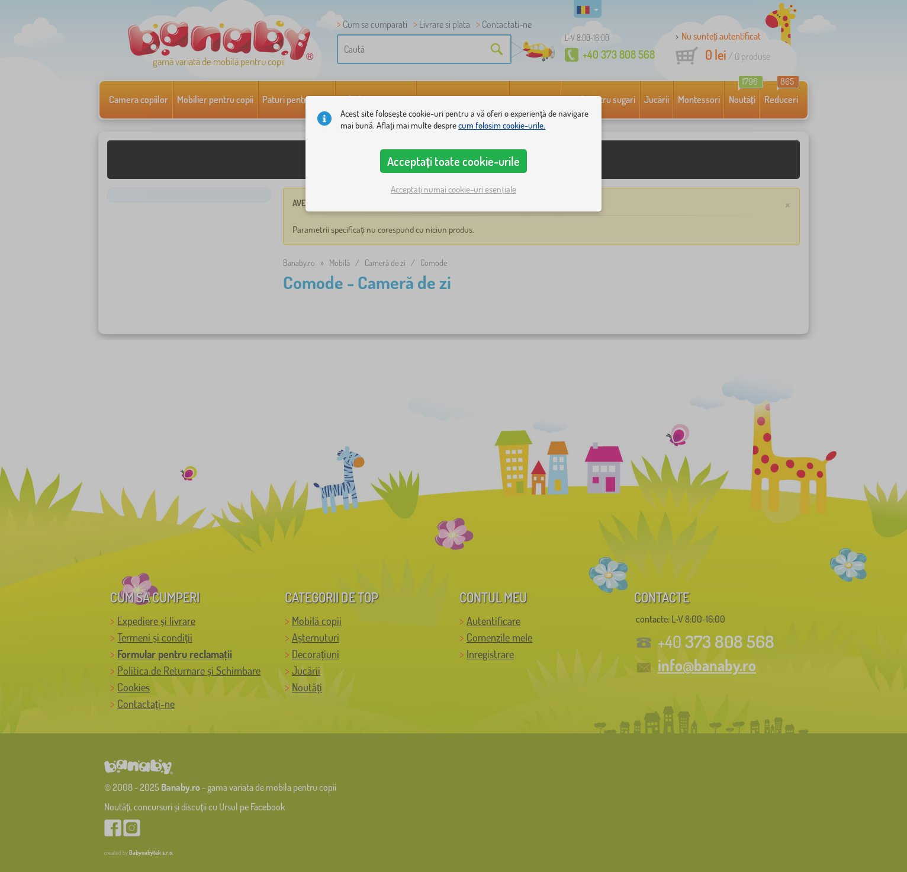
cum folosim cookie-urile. (501, 125)
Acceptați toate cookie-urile (453, 161)
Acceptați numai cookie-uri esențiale (453, 189)
